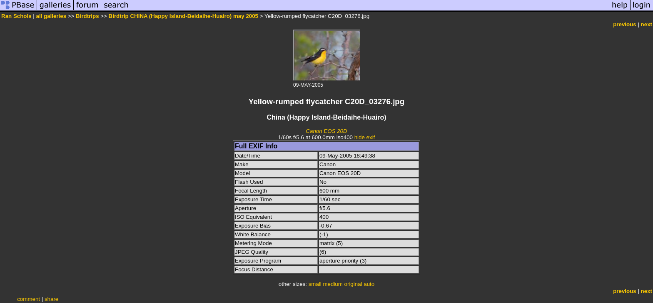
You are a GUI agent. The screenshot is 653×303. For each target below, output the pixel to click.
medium (332, 284)
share (51, 299)
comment (28, 299)
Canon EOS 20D (326, 131)
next (646, 24)
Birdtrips (87, 16)
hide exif (364, 137)
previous (624, 24)
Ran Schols (16, 16)
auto (369, 284)
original (353, 284)
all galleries (51, 16)
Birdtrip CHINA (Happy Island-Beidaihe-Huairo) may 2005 (183, 16)
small (315, 284)
